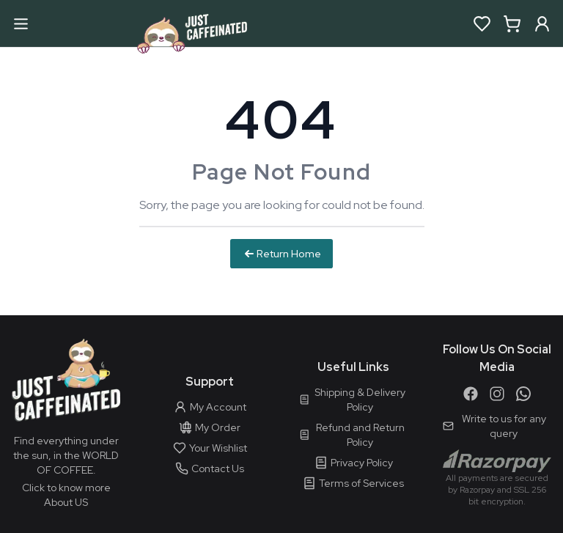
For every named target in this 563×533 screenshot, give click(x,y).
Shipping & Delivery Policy (352, 399)
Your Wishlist (210, 448)
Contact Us (209, 468)
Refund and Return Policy (352, 435)
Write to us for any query (494, 426)
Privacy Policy (353, 462)
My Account (210, 406)
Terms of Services (353, 483)
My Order (209, 427)
